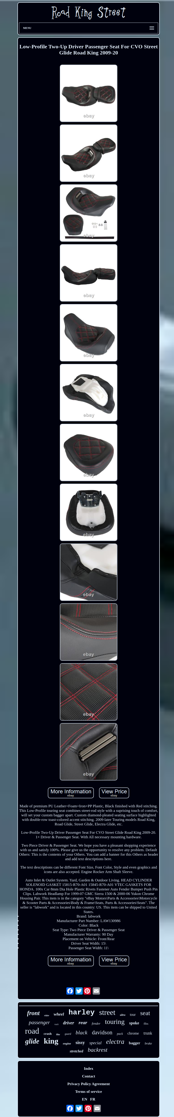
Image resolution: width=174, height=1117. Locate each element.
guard (68, 1033)
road (32, 1031)
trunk (147, 1033)
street (107, 1012)
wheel (59, 1014)
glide (32, 1041)
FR (92, 1099)
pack (120, 1033)
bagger (134, 1043)
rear (83, 1022)
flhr (58, 1034)
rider (46, 1015)
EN (84, 1099)
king (51, 1041)
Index (88, 1068)
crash (48, 1033)
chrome (133, 1033)
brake (148, 1043)
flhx (146, 1023)
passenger (39, 1022)
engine (67, 1043)
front (33, 1013)
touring (115, 1021)
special (95, 1042)
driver (68, 1022)
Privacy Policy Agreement (88, 1084)
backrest (97, 1050)
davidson (102, 1032)
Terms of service (88, 1091)
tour (133, 1014)
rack (56, 1024)
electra (115, 1041)
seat (145, 1012)
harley (81, 1012)
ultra (122, 1014)
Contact (88, 1076)
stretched (76, 1051)
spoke (134, 1023)
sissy (80, 1042)
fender (96, 1023)
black (81, 1032)
